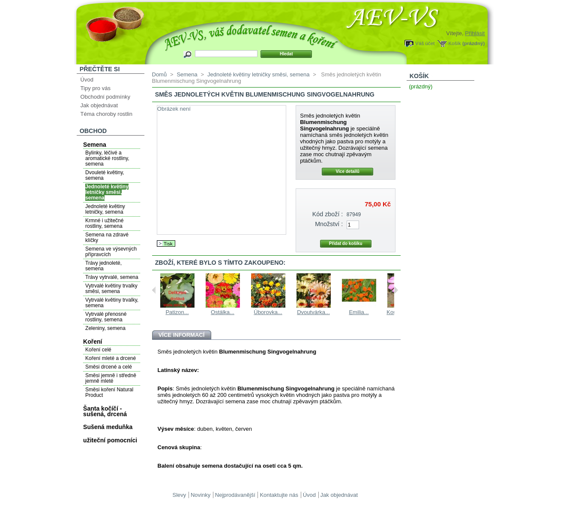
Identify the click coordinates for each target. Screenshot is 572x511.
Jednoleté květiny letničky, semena (105, 209)
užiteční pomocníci (110, 440)
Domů (159, 74)
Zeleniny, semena (105, 328)
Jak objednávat (99, 105)
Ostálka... (222, 312)
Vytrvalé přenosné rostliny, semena (105, 317)
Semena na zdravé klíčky (107, 237)
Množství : (329, 224)
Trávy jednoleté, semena (103, 266)
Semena (94, 144)
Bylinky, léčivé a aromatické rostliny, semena (107, 158)
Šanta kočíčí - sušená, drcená (105, 411)
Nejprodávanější (235, 495)
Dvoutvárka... (313, 312)
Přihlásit (475, 33)
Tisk (168, 243)
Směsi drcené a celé (108, 367)
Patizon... (177, 312)
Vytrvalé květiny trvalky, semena (111, 302)
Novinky (200, 495)
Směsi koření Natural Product (109, 392)
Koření (92, 341)
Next (396, 290)
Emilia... (358, 312)
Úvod (87, 79)
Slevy (179, 495)
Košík (454, 43)
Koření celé (98, 350)
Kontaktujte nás (279, 495)
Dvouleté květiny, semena (104, 175)
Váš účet (424, 43)
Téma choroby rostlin (106, 114)
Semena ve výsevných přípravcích (111, 251)
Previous (154, 290)
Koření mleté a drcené (110, 358)
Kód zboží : (327, 214)
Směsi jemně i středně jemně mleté (110, 378)
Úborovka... (268, 312)
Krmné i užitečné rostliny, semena (104, 223)
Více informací (182, 335)
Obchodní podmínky (105, 97)
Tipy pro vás (96, 88)
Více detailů (347, 171)
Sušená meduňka (107, 426)
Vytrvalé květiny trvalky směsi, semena (111, 288)
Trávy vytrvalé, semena (111, 277)
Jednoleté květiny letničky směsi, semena (107, 192)
